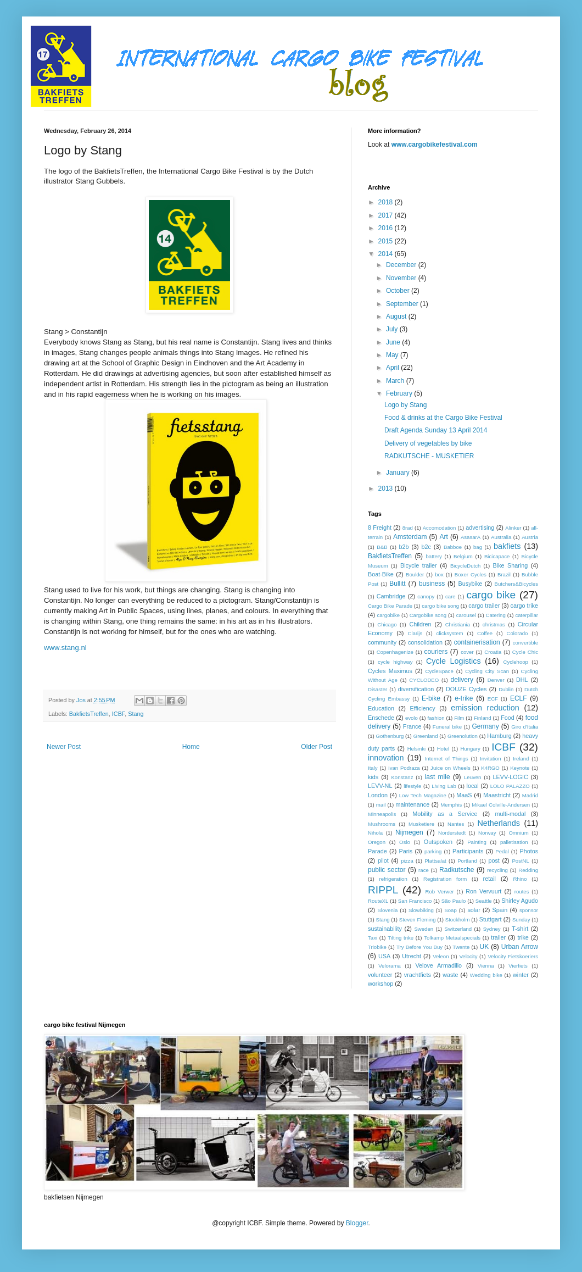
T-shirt (520, 928)
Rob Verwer (440, 891)
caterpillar (526, 615)
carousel (466, 615)
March (396, 381)
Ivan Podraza (404, 768)
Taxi (372, 938)
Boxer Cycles (470, 574)
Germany (485, 726)
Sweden (423, 929)
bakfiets (507, 546)
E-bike (431, 698)
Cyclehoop (515, 662)
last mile (437, 777)
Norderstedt (452, 833)
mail (381, 805)
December (402, 265)
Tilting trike (400, 938)
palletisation (514, 842)
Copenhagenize (395, 652)
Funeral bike (447, 727)
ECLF (518, 698)
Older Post (316, 747)
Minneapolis (382, 814)
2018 (386, 202)
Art (443, 537)
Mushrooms (381, 824)
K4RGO (490, 768)
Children (420, 624)
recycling (497, 870)
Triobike (377, 947)
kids (373, 777)
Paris (406, 851)
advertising (480, 527)
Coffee (485, 633)
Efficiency (422, 708)
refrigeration (393, 879)
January (398, 472)
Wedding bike (486, 975)
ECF (493, 699)
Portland (467, 861)
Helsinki (416, 749)
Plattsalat (435, 861)
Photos (528, 851)
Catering (496, 615)
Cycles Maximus (390, 671)
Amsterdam (410, 537)
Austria (530, 537)
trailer (498, 937)
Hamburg (499, 735)
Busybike (470, 583)
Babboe (453, 547)
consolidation (425, 642)
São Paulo (453, 901)
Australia (501, 537)
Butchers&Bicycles (516, 584)
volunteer (380, 974)
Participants (467, 851)
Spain (500, 910)
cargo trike (524, 605)
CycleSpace (440, 671)
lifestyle (412, 786)
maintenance (412, 804)
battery (434, 556)
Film (459, 718)
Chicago (386, 624)
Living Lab (444, 786)
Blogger (357, 1223)
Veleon (441, 956)
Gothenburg (390, 736)
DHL (522, 679)
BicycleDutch (465, 566)
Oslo (404, 842)
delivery (462, 680)
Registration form (445, 879)
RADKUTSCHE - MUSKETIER (429, 456)
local (473, 785)
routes (521, 891)
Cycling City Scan (487, 671)
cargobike (388, 615)
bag (477, 547)
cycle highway (395, 662)
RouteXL (378, 901)
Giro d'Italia (524, 727)
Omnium (518, 833)
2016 (386, 228)
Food (507, 717)
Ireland (521, 759)
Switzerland (458, 929)
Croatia (492, 652)
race (423, 870)
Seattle (483, 901)
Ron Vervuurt (483, 891)
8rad (407, 528)
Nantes (455, 824)
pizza (407, 861)
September (403, 304)
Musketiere (421, 824)
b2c (426, 546)
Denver (496, 680)
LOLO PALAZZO (510, 786)
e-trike (464, 698)
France (412, 726)
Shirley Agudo (519, 900)
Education (381, 708)
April (393, 367)
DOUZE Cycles (466, 689)
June (394, 342)
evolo (411, 718)
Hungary (470, 749)
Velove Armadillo (438, 965)
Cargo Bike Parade (390, 606)
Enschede (381, 717)
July (393, 329)
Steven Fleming (417, 919)
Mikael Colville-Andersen (501, 805)
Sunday (521, 919)
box (439, 574)
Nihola (375, 833)
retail (489, 878)
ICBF (118, 713)
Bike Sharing (510, 565)
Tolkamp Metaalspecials (452, 938)
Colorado (517, 633)
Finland (482, 718)
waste (450, 974)
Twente (460, 947)
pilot (383, 860)
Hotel (443, 749)
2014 (386, 254)
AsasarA (470, 537)
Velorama (389, 966)
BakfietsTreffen (89, 713)
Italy (373, 768)
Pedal (502, 851)
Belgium (463, 556)
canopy (425, 596)
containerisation (477, 642)
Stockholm (457, 919)
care (450, 596)
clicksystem (449, 633)
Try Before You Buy (419, 947)
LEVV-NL (380, 785)
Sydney (492, 929)
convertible (525, 643)
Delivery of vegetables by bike (428, 443)
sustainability (385, 928)
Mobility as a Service (444, 813)
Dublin (506, 689)
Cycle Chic (525, 652)
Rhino (520, 879)
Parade (377, 851)
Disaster (377, 689)
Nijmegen (409, 832)
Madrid (530, 795)
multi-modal (510, 813)
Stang (135, 713)
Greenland (425, 736)
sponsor (528, 910)
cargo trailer (484, 605)
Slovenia (387, 910)
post (493, 860)
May (393, 355)
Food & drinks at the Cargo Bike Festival (443, 417)
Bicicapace (497, 556)
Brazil (504, 574)
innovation (386, 757)
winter (521, 974)
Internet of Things (446, 759)
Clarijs (415, 633)
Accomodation (439, 528)
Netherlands (498, 823)
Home (191, 747)
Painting (476, 842)
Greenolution (462, 736)
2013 (386, 488)
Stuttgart (490, 919)
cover (467, 652)
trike (522, 937)
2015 (386, 241)
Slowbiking (421, 910)
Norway (487, 833)
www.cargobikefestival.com (434, 144)
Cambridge (391, 596)
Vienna (486, 966)
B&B (382, 547)
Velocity (468, 956)
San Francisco (415, 901)
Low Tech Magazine (422, 795)
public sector (387, 870)
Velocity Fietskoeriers (513, 956)
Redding (528, 870)
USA (384, 956)
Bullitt (397, 583)
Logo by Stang (405, 405)
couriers (436, 652)
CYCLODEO (424, 680)
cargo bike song (440, 606)
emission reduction (485, 707)
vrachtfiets (417, 974)
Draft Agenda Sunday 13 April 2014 (435, 430)
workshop (380, 983)
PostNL (520, 861)
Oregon (376, 842)
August (397, 316)
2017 (386, 215)
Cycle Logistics (453, 661)
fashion (436, 718)
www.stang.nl (65, 647)
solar (473, 910)
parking (432, 851)
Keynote (519, 768)
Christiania (457, 624)
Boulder (415, 574)
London (378, 795)
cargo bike (491, 595)
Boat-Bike (381, 574)
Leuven (472, 777)
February (400, 393)
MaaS (464, 795)
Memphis (451, 805)
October (398, 291)
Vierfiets (517, 966)
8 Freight (379, 527)
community (382, 642)
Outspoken (438, 841)
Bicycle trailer (418, 565)
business (432, 583)
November (402, 278)
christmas (494, 624)
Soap (450, 910)
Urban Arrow (519, 947)
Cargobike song (428, 615)
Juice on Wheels (450, 768)
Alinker (513, 528)
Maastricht (497, 795)
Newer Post (64, 747)
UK (484, 947)
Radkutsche (456, 870)
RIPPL (383, 890)
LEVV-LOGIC (510, 777)
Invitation (490, 759)
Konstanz (402, 777)
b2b (403, 546)
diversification (416, 689)
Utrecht (411, 956)
